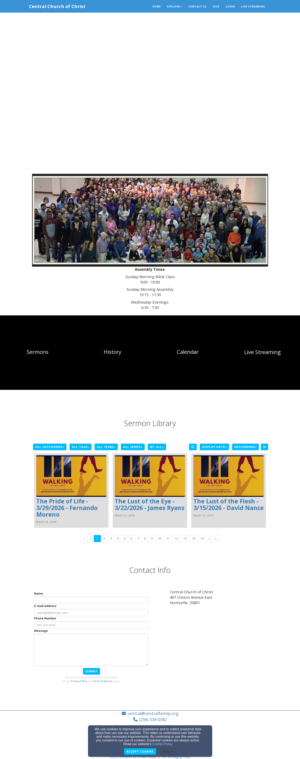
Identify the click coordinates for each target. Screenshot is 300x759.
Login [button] (230, 6)
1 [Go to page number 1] (97, 538)
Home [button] (156, 6)
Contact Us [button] (197, 6)
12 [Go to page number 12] (176, 538)
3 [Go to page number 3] (111, 538)
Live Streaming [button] (253, 6)
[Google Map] (219, 639)
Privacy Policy (79, 681)
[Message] (91, 650)
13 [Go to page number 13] (185, 538)
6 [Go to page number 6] (131, 538)
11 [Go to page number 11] (168, 538)
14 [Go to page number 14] (193, 538)
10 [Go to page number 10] (159, 538)
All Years (106, 447)
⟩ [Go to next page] (209, 538)
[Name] (91, 600)
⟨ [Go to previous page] (90, 538)
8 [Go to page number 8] (145, 538)
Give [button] (216, 6)
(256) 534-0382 (153, 719)
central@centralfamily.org (153, 713)
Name (38, 593)
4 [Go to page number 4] (118, 538)
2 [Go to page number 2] (104, 538)
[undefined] (37, 352)
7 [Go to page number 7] (138, 538)
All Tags (80, 447)
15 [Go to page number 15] (202, 538)
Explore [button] (174, 6)
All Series (132, 447)
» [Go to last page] (216, 538)
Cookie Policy (162, 744)
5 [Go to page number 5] (124, 538)
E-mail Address (45, 606)
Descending (245, 447)
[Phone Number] (91, 625)
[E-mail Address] (91, 612)
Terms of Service (102, 681)
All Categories (49, 447)
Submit (91, 671)
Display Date (214, 447)
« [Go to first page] (84, 538)
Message (41, 631)
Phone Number (45, 618)
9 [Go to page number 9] (152, 538)
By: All (157, 447)
